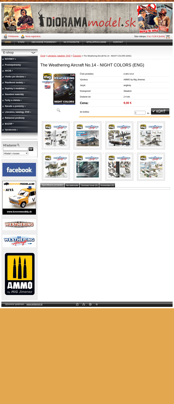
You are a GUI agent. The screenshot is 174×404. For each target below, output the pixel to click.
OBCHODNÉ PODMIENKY (44, 42)
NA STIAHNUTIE (71, 42)
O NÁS (21, 42)
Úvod (42, 56)
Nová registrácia (32, 36)
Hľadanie (9, 145)
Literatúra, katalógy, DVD (58, 56)
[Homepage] (8, 42)
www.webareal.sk (34, 304)
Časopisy (77, 56)
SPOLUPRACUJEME (96, 42)
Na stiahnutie (72, 185)
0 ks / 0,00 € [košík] (156, 36)
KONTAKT (118, 42)
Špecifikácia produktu (52, 185)
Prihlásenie (13, 36)
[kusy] (139, 112)
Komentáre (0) (107, 185)
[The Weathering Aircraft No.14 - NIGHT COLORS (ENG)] (58, 92)
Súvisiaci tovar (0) (89, 185)
